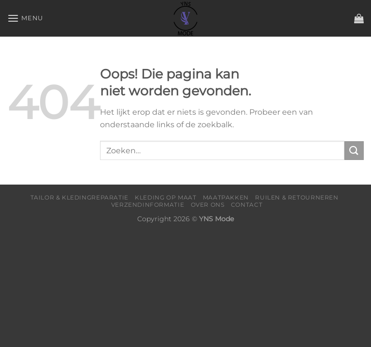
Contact (246, 204)
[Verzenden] (354, 150)
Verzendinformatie (147, 204)
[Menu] (25, 18)
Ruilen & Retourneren (296, 197)
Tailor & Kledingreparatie (79, 197)
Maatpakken (226, 197)
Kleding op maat (165, 197)
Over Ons (208, 204)
